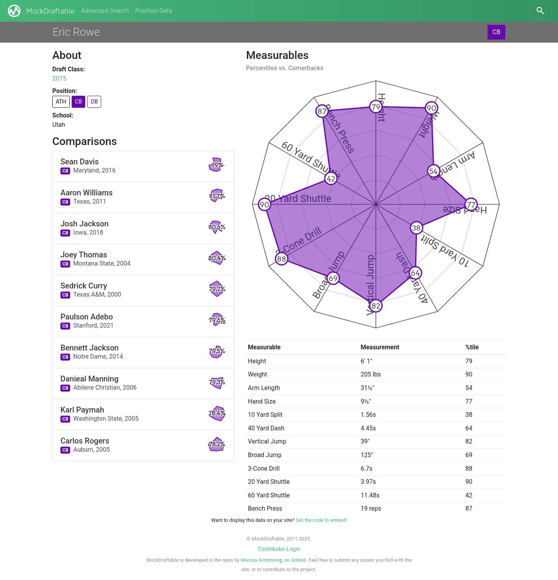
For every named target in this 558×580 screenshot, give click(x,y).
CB (496, 32)
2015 (59, 78)
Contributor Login (279, 549)
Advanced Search (105, 10)
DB (94, 101)
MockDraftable (40, 11)
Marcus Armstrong (261, 560)
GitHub (298, 560)
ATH (61, 101)
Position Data (153, 10)
